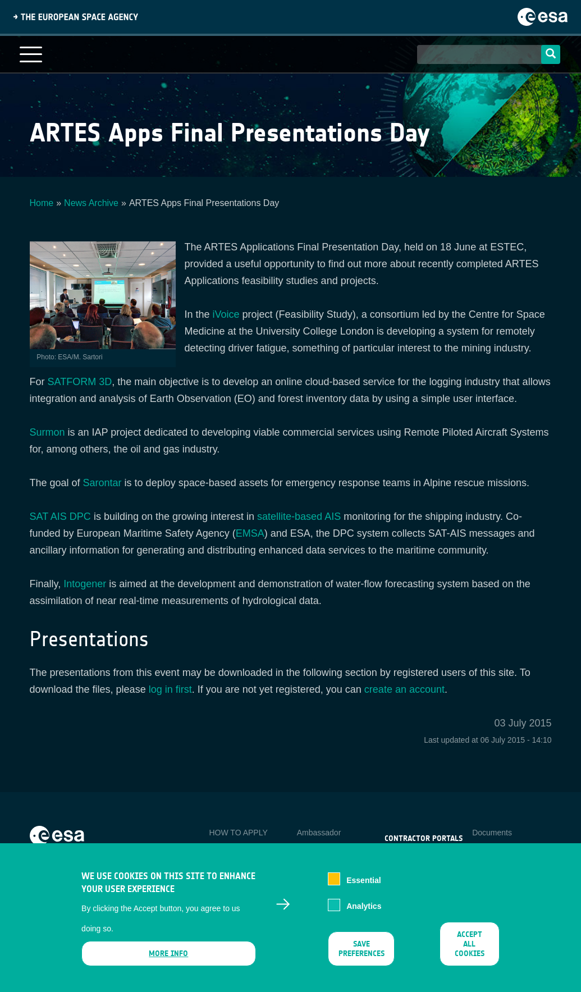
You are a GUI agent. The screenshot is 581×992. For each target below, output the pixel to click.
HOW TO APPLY (238, 832)
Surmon (47, 432)
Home (42, 203)
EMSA (250, 533)
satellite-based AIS (299, 516)
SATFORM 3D (80, 381)
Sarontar (102, 482)
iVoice (226, 314)
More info (168, 962)
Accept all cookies (469, 952)
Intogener (84, 583)
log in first (170, 689)
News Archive (91, 203)
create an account (404, 689)
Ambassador (319, 832)
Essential (363, 888)
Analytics (363, 914)
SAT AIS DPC (60, 516)
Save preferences (361, 957)
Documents (492, 832)
